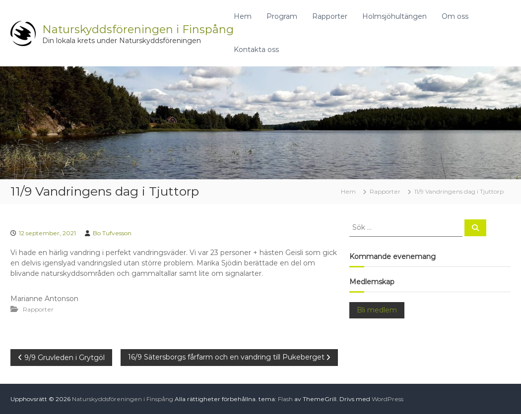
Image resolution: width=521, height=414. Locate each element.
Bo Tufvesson (112, 233)
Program (281, 16)
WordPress (387, 399)
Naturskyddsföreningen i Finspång (138, 29)
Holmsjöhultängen (394, 16)
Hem (243, 16)
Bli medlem (377, 310)
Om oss (455, 16)
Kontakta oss (256, 49)
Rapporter (329, 16)
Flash (285, 399)
